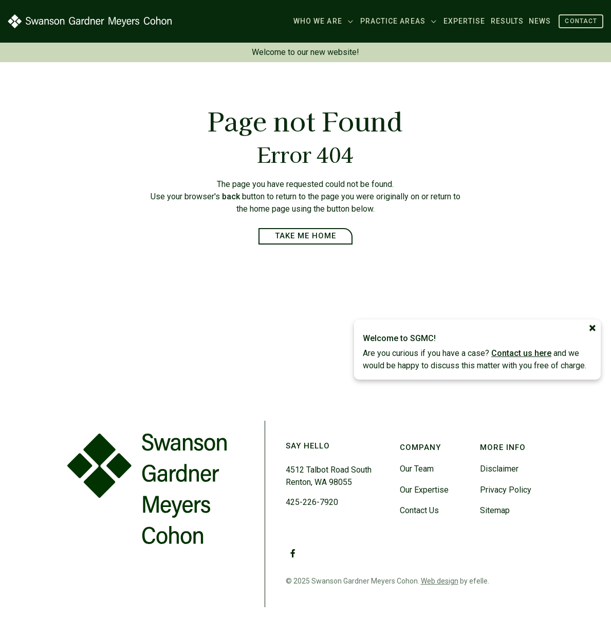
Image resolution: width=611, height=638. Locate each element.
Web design (439, 581)
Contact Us (419, 510)
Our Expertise (424, 490)
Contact (581, 21)
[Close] (592, 328)
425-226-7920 (312, 502)
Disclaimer (499, 469)
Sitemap (495, 510)
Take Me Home (306, 235)
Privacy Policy (505, 490)
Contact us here (521, 353)
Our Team (417, 469)
